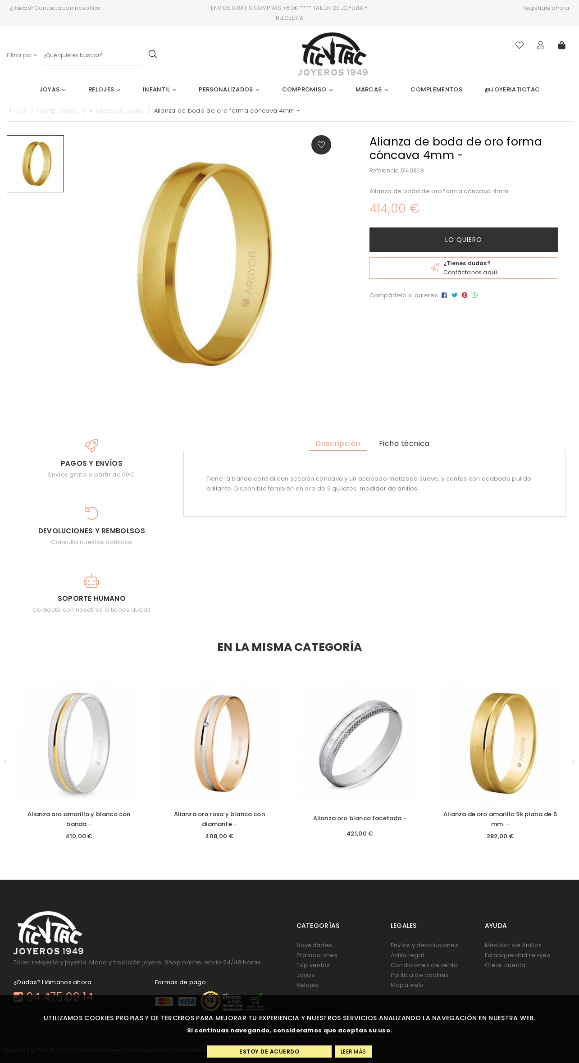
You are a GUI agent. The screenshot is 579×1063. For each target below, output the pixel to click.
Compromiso (307, 89)
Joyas (52, 89)
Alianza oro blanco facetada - (359, 818)
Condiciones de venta (424, 965)
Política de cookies (420, 975)
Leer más (353, 1051)
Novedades (314, 945)
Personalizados (229, 89)
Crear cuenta (505, 965)
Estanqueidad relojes (517, 955)
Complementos (436, 89)
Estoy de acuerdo (269, 1051)
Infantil (160, 89)
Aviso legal (407, 955)
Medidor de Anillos (513, 945)
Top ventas (313, 965)
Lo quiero (463, 239)
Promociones (316, 955)
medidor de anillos (388, 488)
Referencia (384, 170)
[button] (6, 761)
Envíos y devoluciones (424, 945)
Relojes (104, 89)
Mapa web (407, 985)
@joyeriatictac (512, 89)
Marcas (372, 89)
